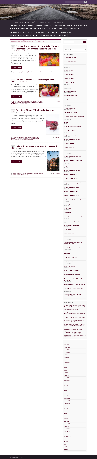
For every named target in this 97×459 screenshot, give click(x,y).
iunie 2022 (66, 413)
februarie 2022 (67, 423)
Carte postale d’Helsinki (70, 61)
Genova (25, 101)
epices (14, 101)
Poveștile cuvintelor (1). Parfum (71, 195)
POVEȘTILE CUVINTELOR (65, 32)
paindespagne (16, 103)
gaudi (28, 173)
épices (24, 137)
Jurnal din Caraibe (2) (69, 82)
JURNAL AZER (24, 28)
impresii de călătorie (35, 101)
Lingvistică (25, 81)
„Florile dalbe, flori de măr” (70, 257)
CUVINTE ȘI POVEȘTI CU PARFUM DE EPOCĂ (21, 25)
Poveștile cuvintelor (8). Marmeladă (73, 166)
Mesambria (66, 122)
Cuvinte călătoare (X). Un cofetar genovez (35, 79)
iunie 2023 (66, 390)
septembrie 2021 (67, 436)
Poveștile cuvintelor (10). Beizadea (72, 156)
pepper (23, 139)
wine (32, 139)
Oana (13, 50)
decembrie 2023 (67, 380)
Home (11, 22)
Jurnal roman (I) (67, 212)
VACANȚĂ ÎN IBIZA (61, 35)
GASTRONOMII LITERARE (80, 25)
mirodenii (19, 139)
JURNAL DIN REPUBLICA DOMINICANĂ (57, 28)
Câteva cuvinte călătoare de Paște (72, 126)
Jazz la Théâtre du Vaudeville (71, 95)
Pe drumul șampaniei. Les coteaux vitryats (74, 216)
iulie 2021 (66, 441)
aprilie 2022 (66, 418)
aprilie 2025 (66, 354)
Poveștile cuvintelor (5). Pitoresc (72, 178)
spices (26, 139)
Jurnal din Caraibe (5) (69, 74)
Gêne (22, 101)
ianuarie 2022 (66, 426)
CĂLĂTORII (35, 22)
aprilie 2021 (66, 449)
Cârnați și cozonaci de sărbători (71, 270)
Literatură (23, 50)
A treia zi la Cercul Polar (69, 108)
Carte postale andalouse (70, 91)
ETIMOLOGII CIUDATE (59, 25)
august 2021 (66, 439)
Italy (12, 102)
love (12, 103)
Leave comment (56, 71)
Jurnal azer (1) (67, 208)
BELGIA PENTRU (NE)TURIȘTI (22, 22)
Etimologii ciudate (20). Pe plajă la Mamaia (74, 221)
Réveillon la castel (68, 261)
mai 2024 (65, 370)
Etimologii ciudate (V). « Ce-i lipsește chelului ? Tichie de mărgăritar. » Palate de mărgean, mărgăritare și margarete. (75, 308)
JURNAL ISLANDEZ (74, 28)
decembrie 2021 (67, 428)
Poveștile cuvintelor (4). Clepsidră (72, 183)
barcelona (15, 173)
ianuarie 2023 (66, 395)
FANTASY (69, 25)
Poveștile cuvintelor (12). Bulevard (72, 135)
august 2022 (66, 408)
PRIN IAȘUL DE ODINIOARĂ (17, 35)
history (28, 101)
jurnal (24, 148)
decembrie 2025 (67, 352)
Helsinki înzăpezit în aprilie (70, 112)
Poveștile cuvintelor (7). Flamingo (72, 170)
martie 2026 (66, 344)
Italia (41, 101)
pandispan (22, 103)
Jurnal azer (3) (67, 204)
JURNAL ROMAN (27, 32)
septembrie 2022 (67, 405)
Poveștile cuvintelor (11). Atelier (72, 139)
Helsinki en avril (67, 99)
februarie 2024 (67, 375)
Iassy (36, 71)
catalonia (24, 173)
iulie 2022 (66, 411)
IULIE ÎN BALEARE (14, 28)
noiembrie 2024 (67, 359)
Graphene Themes (19, 457)
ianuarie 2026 (66, 349)
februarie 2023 (67, 393)
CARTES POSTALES (45, 22)
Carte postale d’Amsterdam (71, 87)
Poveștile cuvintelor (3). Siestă (71, 187)
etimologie (28, 137)
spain (25, 103)
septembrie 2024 (67, 365)
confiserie (19, 71)
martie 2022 (66, 421)
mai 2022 (65, 416)
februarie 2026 (67, 347)
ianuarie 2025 (66, 357)
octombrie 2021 (67, 433)
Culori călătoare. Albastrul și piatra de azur (74, 284)
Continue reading (17, 67)
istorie (19, 50)
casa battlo (19, 173)
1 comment (57, 101)
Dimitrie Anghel (25, 71)
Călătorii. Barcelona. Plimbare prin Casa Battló (37, 146)
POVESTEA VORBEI (39, 32)
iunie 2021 (66, 444)
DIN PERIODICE (48, 25)
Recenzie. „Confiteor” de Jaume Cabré (73, 247)
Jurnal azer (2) (67, 229)
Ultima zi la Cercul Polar (69, 104)
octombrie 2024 (67, 362)
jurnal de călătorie (17, 102)
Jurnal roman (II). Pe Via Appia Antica (73, 199)
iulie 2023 (66, 388)
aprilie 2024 (66, 372)
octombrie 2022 (67, 403)
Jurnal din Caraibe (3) (69, 78)
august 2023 (66, 385)
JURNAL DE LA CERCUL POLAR (38, 28)
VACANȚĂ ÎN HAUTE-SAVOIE (47, 35)
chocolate (15, 137)
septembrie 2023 (67, 382)
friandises (31, 71)
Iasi (34, 71)
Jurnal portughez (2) (69, 143)
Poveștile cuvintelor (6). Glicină (71, 174)
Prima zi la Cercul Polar (69, 151)
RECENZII (28, 35)
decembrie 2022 (67, 398)
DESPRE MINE (38, 25)
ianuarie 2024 (66, 377)
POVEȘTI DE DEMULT (51, 32)
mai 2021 (65, 446)
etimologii (18, 101)
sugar (29, 139)
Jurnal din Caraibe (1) (69, 65)
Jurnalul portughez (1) (69, 147)
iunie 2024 (66, 367)
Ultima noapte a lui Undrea (70, 237)
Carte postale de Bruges (70, 57)
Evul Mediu (33, 137)
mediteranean (14, 139)
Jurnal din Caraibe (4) (69, 70)
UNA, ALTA (35, 35)
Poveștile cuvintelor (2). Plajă (71, 191)
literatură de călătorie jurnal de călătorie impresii (26, 72)
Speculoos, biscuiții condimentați (72, 274)
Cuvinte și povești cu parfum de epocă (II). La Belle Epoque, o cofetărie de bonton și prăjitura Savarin (75, 335)
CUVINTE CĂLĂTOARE (57, 22)
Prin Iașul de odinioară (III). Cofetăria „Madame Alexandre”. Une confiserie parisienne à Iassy (37, 47)
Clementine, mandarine (69, 266)
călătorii (16, 50)
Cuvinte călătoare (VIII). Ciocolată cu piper (35, 110)
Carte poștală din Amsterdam (71, 225)
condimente (20, 137)
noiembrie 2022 (67, 400)
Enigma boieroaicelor (69, 233)
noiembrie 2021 (67, 431)
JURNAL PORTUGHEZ (15, 32)
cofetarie (15, 71)
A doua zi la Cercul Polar (70, 130)
